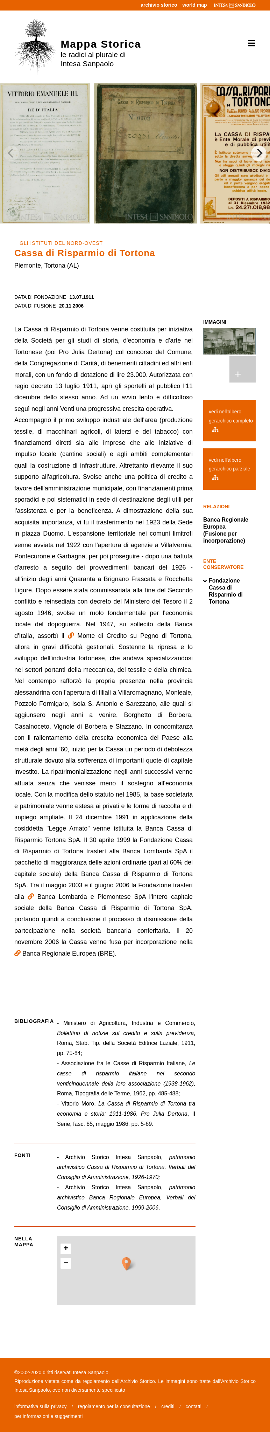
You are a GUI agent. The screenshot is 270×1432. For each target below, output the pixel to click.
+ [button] (66, 1249)
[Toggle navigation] (249, 43)
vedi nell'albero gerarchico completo (231, 420)
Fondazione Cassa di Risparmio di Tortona (223, 591)
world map (195, 5)
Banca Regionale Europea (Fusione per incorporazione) (225, 530)
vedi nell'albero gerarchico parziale (229, 468)
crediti (167, 1406)
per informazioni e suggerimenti (48, 1416)
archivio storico (159, 5)
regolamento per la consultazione (114, 1406)
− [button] (66, 1263)
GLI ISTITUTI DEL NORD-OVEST (61, 243)
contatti (193, 1406)
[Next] (259, 153)
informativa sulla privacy (40, 1406)
